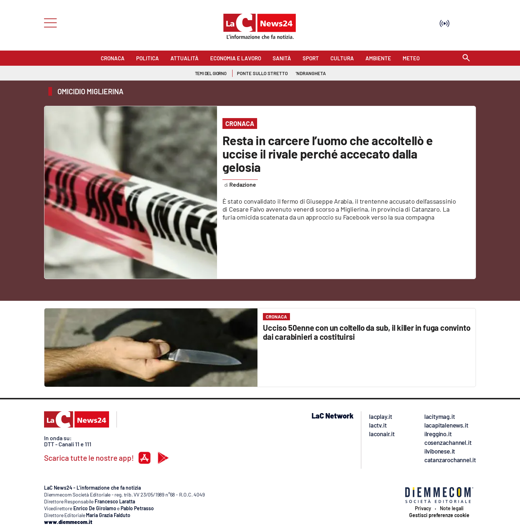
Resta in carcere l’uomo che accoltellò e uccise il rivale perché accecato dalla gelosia (327, 153)
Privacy (423, 508)
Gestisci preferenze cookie (439, 515)
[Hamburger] (48, 22)
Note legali (452, 508)
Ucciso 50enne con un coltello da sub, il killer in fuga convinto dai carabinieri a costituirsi (366, 332)
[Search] (466, 58)
